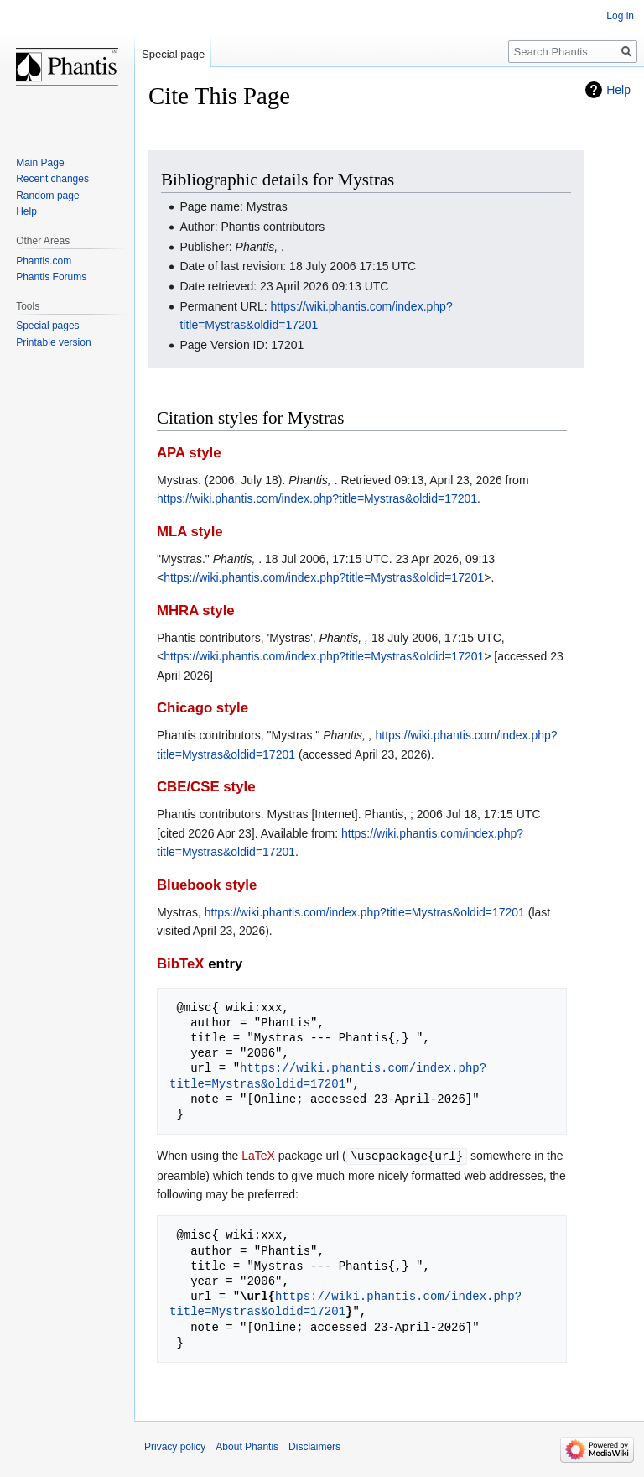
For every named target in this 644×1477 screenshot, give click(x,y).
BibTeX (181, 964)
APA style (189, 453)
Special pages (47, 325)
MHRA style (196, 610)
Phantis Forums (51, 277)
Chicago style (202, 708)
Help (618, 90)
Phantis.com (43, 261)
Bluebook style (207, 885)
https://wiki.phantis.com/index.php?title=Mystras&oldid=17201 (317, 498)
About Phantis (247, 1446)
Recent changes (52, 179)
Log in (620, 16)
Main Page (40, 163)
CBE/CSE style (206, 787)
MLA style (190, 532)
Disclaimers (314, 1446)
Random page (47, 195)
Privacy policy (174, 1446)
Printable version (53, 342)
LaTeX (258, 1155)
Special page (173, 54)
